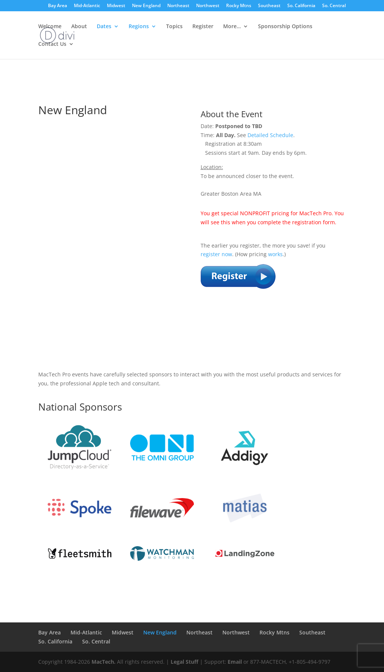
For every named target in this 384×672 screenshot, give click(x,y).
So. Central (334, 6)
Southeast (269, 6)
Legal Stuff (184, 661)
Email (235, 661)
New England (146, 6)
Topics (174, 27)
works (275, 254)
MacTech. (104, 661)
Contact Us (52, 44)
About (79, 27)
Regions (139, 27)
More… (232, 27)
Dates (104, 27)
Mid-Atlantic (87, 6)
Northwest (207, 6)
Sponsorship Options (285, 27)
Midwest (116, 6)
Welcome (50, 27)
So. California (301, 6)
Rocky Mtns (238, 6)
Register (202, 27)
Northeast (178, 6)
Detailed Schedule (270, 135)
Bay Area (57, 6)
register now (216, 254)
